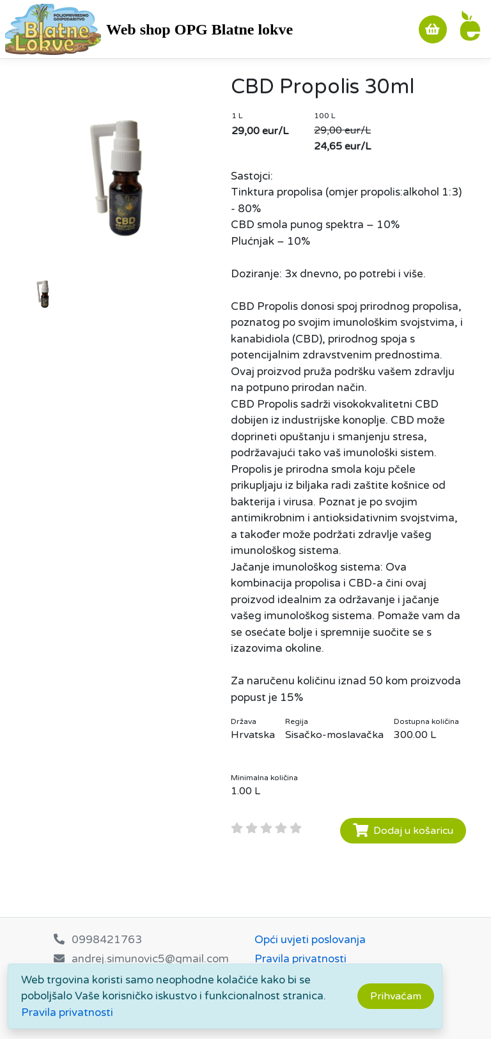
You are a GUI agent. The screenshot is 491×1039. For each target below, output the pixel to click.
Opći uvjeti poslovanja (310, 939)
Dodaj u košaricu (403, 830)
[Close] (395, 996)
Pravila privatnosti (67, 1012)
